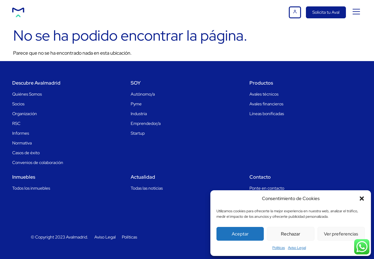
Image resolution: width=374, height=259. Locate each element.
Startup (138, 133)
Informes (20, 133)
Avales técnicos (263, 94)
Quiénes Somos (27, 94)
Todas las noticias (147, 188)
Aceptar (240, 234)
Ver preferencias (341, 234)
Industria (139, 113)
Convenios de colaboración (37, 162)
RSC (16, 123)
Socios (18, 104)
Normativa (22, 143)
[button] (362, 198)
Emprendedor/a (146, 123)
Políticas (129, 237)
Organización (24, 113)
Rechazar (290, 234)
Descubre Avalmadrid (36, 83)
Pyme (136, 104)
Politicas (278, 247)
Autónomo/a (143, 94)
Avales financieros (266, 104)
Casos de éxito (26, 152)
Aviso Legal (297, 247)
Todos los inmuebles (31, 188)
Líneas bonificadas (266, 113)
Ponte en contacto (266, 188)
